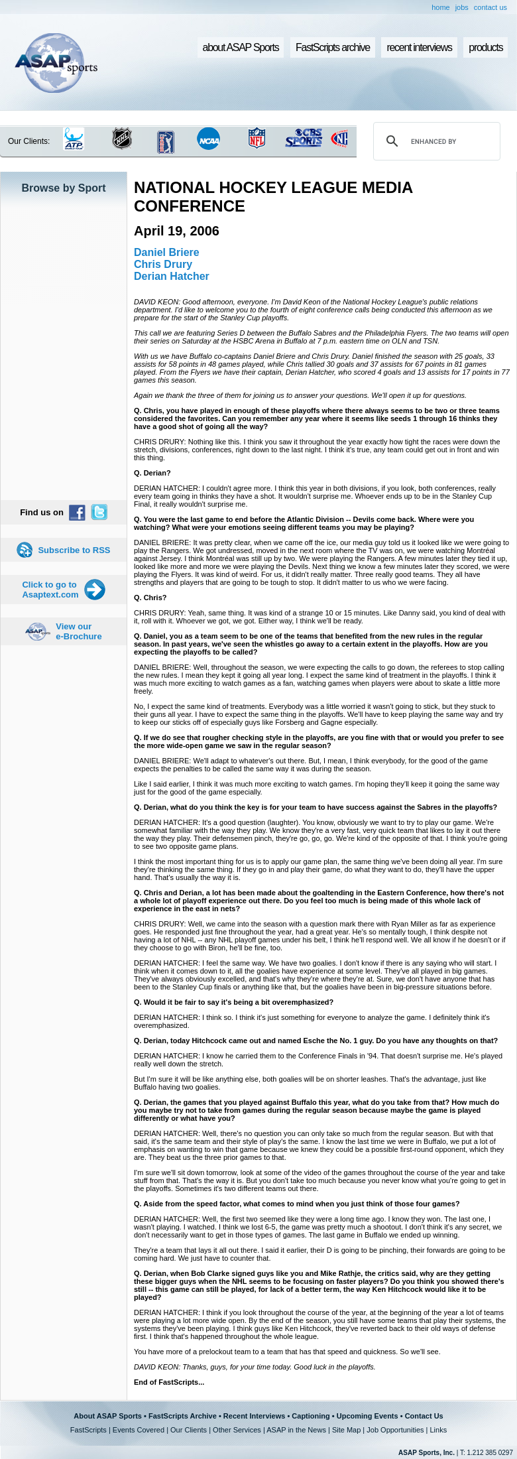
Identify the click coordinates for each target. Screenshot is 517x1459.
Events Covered (138, 1430)
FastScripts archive (333, 47)
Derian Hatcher (171, 276)
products (485, 47)
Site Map (346, 1430)
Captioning (310, 1416)
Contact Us (424, 1416)
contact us (490, 7)
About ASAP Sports (108, 1416)
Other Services (237, 1430)
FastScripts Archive (182, 1416)
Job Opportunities (395, 1430)
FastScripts (88, 1430)
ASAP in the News (296, 1430)
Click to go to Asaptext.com (50, 590)
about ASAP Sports (241, 47)
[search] (435, 141)
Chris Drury (163, 264)
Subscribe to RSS (74, 550)
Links (438, 1430)
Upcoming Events (367, 1416)
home (440, 7)
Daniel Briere (167, 252)
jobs (462, 7)
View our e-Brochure (78, 631)
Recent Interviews (254, 1416)
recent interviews (418, 47)
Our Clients (188, 1430)
